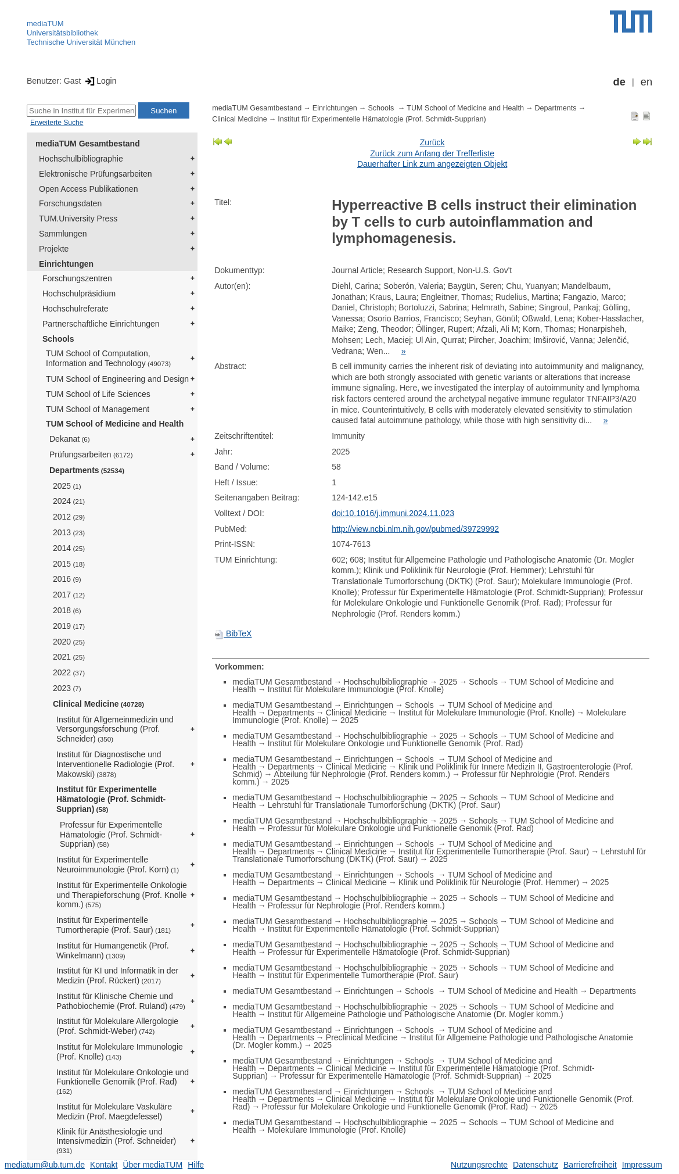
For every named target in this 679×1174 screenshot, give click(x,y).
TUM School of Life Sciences (98, 394)
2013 (69, 532)
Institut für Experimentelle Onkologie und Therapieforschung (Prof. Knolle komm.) (121, 895)
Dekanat (69, 438)
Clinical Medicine (98, 703)
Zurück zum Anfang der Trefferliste (432, 153)
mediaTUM (45, 23)
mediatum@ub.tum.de (45, 1164)
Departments (86, 470)
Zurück (432, 142)
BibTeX (233, 633)
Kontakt (103, 1164)
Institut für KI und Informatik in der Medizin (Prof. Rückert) (117, 975)
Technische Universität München (81, 42)
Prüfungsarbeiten (91, 454)
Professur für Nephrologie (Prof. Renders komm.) (356, 905)
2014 (69, 548)
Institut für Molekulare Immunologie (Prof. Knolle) (119, 1051)
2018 (67, 610)
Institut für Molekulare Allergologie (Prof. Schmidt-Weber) (117, 1026)
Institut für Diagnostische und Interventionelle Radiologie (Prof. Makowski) (115, 764)
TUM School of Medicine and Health (115, 423)
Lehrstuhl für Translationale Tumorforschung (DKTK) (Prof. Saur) (384, 805)
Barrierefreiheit (590, 1164)
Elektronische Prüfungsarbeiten (95, 173)
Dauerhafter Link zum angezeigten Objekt (432, 164)
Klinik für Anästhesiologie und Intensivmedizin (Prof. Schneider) (116, 1141)
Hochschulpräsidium (79, 293)
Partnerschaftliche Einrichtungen (101, 323)
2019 (69, 626)
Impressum (642, 1164)
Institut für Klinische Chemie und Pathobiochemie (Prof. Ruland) (120, 1001)
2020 (69, 641)
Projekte (54, 248)
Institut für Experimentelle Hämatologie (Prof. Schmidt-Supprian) (111, 799)
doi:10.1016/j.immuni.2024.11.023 (393, 513)
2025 (67, 486)
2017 (69, 594)
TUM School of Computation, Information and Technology (108, 358)
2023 (67, 688)
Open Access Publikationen (88, 189)
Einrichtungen (66, 264)
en (646, 82)
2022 (69, 672)
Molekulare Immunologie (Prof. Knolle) (337, 1129)
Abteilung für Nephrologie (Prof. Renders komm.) (362, 774)
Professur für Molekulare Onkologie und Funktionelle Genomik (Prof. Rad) (401, 828)
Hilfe (196, 1164)
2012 (69, 516)
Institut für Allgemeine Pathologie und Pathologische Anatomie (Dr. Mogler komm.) (415, 1014)
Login (99, 80)
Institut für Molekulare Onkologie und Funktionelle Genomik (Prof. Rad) (122, 1082)
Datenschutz (535, 1164)
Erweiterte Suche (56, 123)
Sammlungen (63, 233)
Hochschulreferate (75, 308)
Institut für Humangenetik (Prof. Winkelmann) (112, 950)
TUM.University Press (78, 218)
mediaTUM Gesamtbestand (87, 143)
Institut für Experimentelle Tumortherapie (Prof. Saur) (113, 925)
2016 (67, 579)
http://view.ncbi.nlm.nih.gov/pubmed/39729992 (415, 529)
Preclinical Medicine (362, 1037)
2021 (69, 656)
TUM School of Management (97, 409)
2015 (69, 563)
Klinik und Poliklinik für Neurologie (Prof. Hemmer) (488, 882)
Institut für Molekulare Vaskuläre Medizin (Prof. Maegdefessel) (114, 1111)
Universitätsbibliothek (62, 32)
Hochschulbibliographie (81, 158)
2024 (69, 501)
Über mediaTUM (152, 1164)
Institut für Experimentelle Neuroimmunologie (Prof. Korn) (117, 864)
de (619, 82)
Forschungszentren (77, 278)
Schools (58, 338)
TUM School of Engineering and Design (117, 379)
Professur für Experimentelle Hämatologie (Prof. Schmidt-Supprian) (111, 834)
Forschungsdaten (70, 203)
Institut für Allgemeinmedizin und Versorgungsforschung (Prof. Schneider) (115, 729)
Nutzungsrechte (479, 1164)
